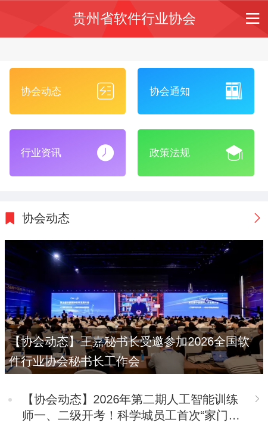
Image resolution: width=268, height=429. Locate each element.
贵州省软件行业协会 (134, 18)
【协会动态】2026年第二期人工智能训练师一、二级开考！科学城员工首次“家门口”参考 (130, 408)
